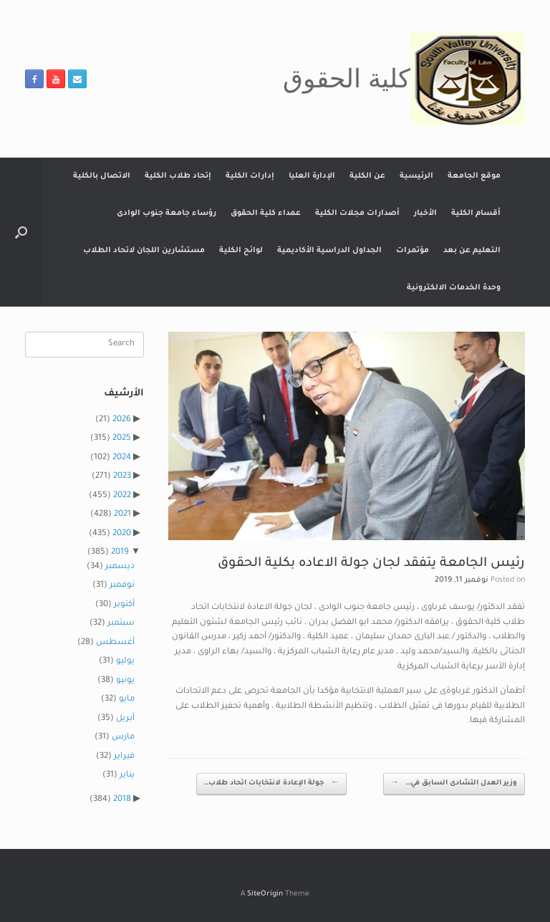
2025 (121, 438)
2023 (122, 476)
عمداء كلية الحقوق (266, 213)
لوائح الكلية (241, 250)
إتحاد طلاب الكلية (178, 176)
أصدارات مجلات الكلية (357, 213)
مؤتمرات (412, 250)
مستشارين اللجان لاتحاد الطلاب (144, 250)
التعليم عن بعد (472, 250)
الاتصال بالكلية (101, 176)
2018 (122, 800)
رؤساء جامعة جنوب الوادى (166, 213)
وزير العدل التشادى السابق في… (454, 784)
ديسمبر (120, 567)
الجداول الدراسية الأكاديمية (329, 250)
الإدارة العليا (312, 176)
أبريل (125, 719)
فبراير (124, 757)
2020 (121, 534)
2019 (120, 552)
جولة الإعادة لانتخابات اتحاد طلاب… (271, 784)
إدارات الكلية (250, 176)
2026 (121, 420)
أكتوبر (124, 605)
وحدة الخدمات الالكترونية (454, 288)
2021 (122, 514)
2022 (122, 496)
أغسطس (115, 643)
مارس (123, 737)
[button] (21, 232)
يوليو (125, 661)
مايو (127, 699)
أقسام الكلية (476, 213)
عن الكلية (367, 176)
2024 (121, 458)
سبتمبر (121, 623)
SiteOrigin (265, 894)
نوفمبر (122, 585)
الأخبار (425, 213)
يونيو (125, 681)
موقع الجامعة (474, 176)
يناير (127, 775)
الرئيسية (416, 176)
